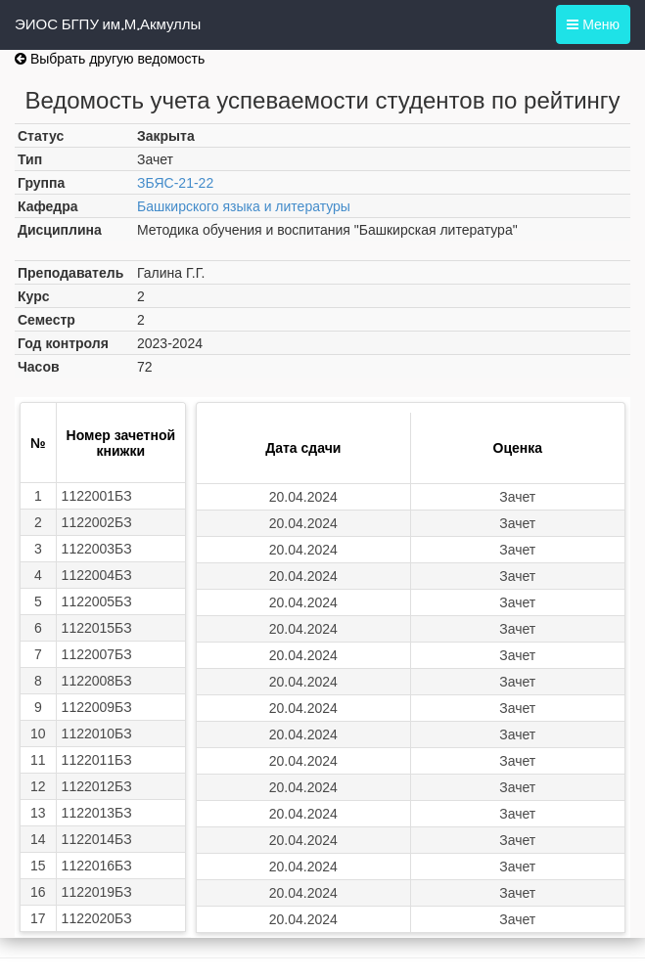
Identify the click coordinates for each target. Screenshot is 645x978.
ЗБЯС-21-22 (175, 183)
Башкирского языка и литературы (243, 206)
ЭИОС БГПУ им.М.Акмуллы (108, 24)
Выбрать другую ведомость (110, 59)
